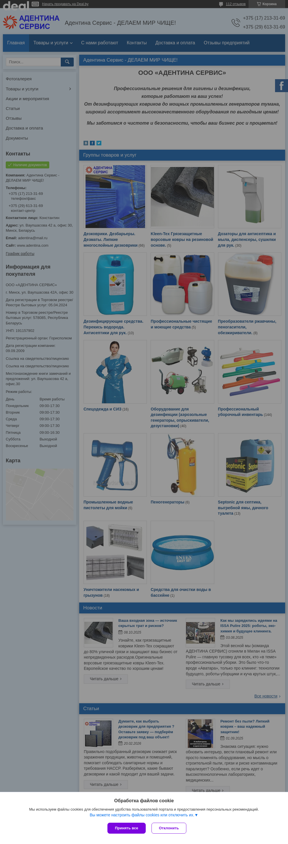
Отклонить (169, 828)
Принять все (126, 828)
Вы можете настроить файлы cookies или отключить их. (142, 815)
